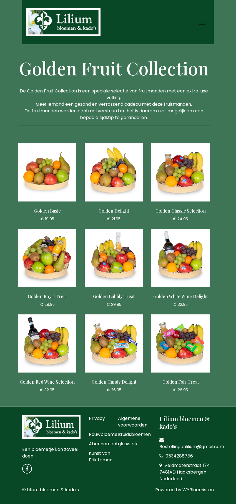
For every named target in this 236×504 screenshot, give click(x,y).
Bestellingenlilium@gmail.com (191, 444)
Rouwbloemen (104, 434)
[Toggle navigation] (202, 22)
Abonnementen (106, 444)
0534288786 (176, 456)
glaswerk (128, 444)
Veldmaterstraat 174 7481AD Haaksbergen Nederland (184, 472)
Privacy (97, 418)
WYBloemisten (198, 490)
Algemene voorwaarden (132, 421)
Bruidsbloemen (134, 434)
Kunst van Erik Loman (100, 456)
